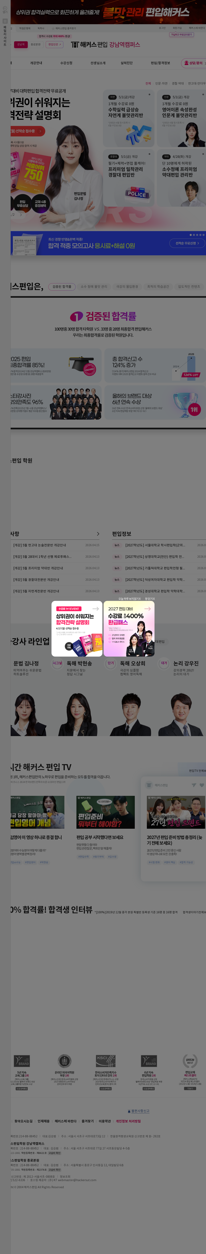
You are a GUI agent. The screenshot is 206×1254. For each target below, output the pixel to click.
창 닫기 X (149, 599)
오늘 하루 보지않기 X (129, 599)
